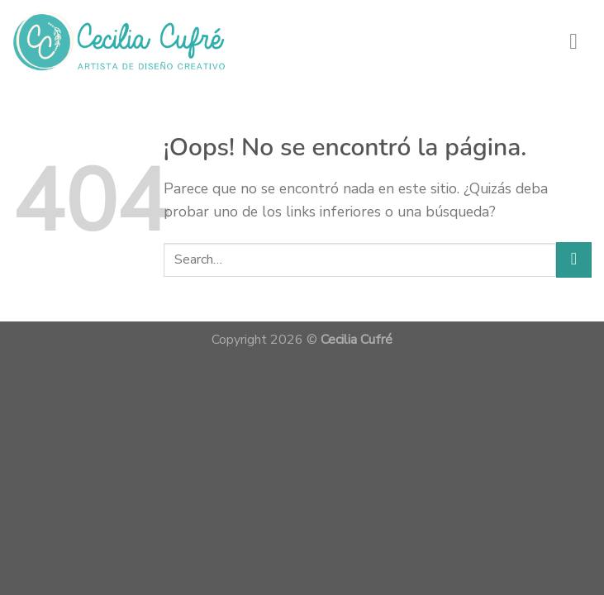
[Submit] (574, 260)
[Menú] (580, 41)
